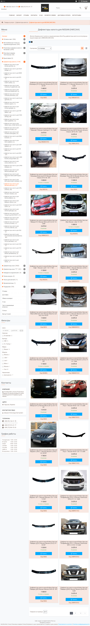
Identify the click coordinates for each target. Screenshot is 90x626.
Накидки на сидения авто (11, 272)
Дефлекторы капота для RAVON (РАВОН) (12, 197)
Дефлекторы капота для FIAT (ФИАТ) (13, 111)
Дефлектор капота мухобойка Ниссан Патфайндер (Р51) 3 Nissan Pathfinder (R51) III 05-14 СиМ (74, 543)
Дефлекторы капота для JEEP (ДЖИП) (13, 145)
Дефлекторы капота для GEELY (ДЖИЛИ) (12, 120)
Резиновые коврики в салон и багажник (13, 48)
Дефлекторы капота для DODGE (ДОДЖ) (12, 107)
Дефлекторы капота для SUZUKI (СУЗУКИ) (12, 222)
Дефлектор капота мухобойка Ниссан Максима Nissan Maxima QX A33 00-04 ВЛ (43, 359)
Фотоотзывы (76, 15)
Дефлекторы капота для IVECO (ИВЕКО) (12, 141)
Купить (44, 94)
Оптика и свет (8, 39)
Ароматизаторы (9, 283)
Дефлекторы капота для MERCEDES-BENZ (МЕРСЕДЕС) (13, 174)
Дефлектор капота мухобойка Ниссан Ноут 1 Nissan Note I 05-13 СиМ (74, 404)
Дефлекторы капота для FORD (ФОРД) (13, 115)
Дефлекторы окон (9, 265)
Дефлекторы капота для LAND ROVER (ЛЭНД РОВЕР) (13, 157)
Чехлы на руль (8, 276)
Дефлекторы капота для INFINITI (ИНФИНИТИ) (12, 252)
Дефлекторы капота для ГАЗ (13, 248)
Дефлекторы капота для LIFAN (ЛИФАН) (13, 166)
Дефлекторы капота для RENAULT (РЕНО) (12, 201)
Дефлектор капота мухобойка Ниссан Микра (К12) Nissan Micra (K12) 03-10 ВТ (43, 405)
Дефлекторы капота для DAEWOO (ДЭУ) (12, 103)
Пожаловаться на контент (65, 624)
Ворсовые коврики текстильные (9, 53)
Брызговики (7, 58)
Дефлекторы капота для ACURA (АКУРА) (12, 65)
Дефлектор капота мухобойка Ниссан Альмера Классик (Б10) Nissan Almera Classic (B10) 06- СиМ (74, 130)
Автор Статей (6, 314)
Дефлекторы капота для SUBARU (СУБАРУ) (12, 218)
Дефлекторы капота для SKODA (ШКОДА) (12, 209)
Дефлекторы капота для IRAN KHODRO (13, 137)
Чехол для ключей (9, 279)
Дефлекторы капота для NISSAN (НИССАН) (12, 184)
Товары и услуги (9, 22)
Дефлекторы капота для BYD (13, 77)
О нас (41, 15)
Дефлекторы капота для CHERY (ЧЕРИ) (12, 82)
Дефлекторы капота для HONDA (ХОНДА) (12, 128)
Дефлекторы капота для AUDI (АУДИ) (13, 69)
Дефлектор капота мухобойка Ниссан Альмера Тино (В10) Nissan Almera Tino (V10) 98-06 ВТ (74, 176)
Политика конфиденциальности (81, 624)
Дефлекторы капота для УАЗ (13, 230)
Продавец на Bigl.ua (45, 622)
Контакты (34, 15)
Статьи (4, 310)
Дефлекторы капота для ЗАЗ (13, 244)
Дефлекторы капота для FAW (13, 256)
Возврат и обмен (50, 15)
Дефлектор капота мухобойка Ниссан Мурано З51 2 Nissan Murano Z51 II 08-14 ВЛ (43, 497)
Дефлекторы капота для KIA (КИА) (13, 149)
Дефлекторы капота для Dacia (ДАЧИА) (13, 98)
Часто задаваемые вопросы (8, 306)
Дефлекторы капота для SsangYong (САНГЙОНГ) (12, 214)
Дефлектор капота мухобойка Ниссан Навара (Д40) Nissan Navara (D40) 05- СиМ (74, 589)
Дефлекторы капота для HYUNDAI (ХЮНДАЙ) (12, 132)
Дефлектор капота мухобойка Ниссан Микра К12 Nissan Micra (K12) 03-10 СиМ (43, 221)
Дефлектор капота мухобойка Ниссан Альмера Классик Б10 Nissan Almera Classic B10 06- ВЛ (43, 176)
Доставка (5, 295)
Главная (12, 15)
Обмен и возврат (7, 298)
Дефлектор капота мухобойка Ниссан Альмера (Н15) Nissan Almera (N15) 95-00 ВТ (44, 84)
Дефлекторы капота (21, 22)
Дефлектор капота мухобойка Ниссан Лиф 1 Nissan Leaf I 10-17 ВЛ (43, 267)
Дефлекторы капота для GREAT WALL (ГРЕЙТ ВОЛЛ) (12, 124)
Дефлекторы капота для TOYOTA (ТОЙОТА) (12, 226)
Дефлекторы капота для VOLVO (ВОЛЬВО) (12, 240)
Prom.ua (53, 621)
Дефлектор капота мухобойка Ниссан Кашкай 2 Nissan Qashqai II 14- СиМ (43, 129)
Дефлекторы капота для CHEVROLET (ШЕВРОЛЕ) (12, 86)
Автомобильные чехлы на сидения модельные (11, 43)
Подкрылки (7, 286)
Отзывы (26, 15)
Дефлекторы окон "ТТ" (11, 269)
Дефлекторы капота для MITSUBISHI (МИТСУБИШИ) (12, 180)
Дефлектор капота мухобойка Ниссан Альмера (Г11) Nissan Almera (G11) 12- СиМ (74, 84)
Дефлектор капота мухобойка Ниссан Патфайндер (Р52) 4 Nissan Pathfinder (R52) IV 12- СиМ (74, 497)
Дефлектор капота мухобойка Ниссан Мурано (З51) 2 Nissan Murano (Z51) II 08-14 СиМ (74, 313)
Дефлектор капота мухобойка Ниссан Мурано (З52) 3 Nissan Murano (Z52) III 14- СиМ (74, 359)
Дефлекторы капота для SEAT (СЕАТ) (13, 205)
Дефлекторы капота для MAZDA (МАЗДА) (12, 170)
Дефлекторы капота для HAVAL (12, 260)
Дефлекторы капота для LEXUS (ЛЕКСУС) (12, 162)
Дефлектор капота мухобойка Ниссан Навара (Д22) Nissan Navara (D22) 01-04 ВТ (43, 543)
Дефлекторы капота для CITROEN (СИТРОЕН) (12, 94)
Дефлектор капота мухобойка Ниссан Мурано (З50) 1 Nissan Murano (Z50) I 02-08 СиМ (74, 267)
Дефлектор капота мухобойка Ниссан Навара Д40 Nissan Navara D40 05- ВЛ (43, 588)
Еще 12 (6, 369)
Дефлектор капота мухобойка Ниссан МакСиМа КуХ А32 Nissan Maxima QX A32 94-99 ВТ (43, 313)
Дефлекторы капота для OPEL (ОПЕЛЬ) (13, 188)
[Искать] (80, 7)
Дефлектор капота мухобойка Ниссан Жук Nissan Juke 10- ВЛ (74, 221)
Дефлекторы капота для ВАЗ (13, 153)
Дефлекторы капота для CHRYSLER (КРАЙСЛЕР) (12, 90)
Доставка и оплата (64, 15)
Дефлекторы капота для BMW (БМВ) (13, 73)
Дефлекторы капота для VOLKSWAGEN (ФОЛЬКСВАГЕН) (13, 235)
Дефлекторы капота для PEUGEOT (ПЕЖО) (12, 193)
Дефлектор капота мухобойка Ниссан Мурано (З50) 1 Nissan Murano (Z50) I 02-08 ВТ (43, 451)
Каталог (19, 15)
